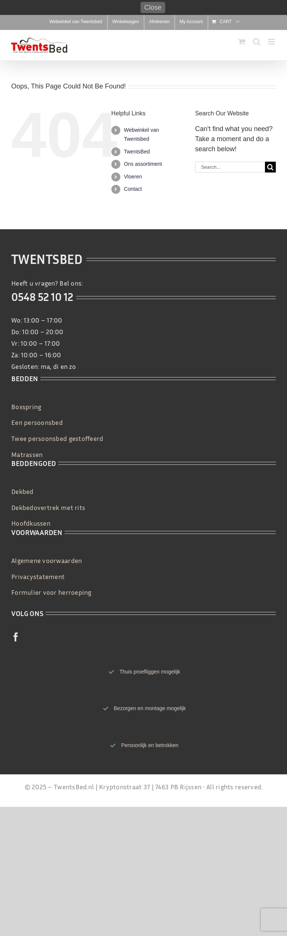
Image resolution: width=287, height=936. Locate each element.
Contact (133, 189)
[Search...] (230, 167)
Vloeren (133, 177)
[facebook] (15, 636)
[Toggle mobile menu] (272, 42)
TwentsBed (136, 152)
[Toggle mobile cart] (242, 42)
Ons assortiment (143, 164)
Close (152, 7)
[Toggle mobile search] (256, 42)
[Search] (270, 167)
